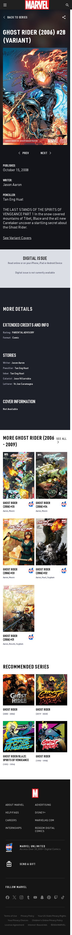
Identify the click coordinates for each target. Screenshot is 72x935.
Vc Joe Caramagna (23, 383)
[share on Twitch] (56, 898)
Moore (12, 510)
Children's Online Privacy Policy (47, 920)
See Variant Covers (17, 238)
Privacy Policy (27, 915)
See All (61, 440)
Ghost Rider (10, 709)
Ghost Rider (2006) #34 (43, 504)
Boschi (12, 643)
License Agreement (14, 924)
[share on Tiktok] (63, 898)
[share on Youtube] (35, 898)
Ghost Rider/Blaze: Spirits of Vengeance (16, 758)
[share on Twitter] (14, 898)
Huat (44, 577)
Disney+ (40, 812)
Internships (14, 827)
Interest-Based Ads (37, 924)
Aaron (5, 510)
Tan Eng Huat (13, 199)
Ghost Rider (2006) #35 (10, 504)
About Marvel (15, 804)
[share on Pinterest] (49, 898)
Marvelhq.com (44, 820)
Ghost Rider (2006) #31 (10, 637)
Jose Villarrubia (22, 378)
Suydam (50, 577)
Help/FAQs (12, 812)
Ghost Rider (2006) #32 (43, 571)
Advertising (43, 804)
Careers (11, 820)
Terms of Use (10, 915)
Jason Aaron (12, 184)
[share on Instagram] (21, 898)
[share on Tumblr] (28, 898)
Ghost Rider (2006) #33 (10, 571)
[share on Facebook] (7, 898)
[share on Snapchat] (42, 898)
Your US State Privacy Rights (52, 915)
